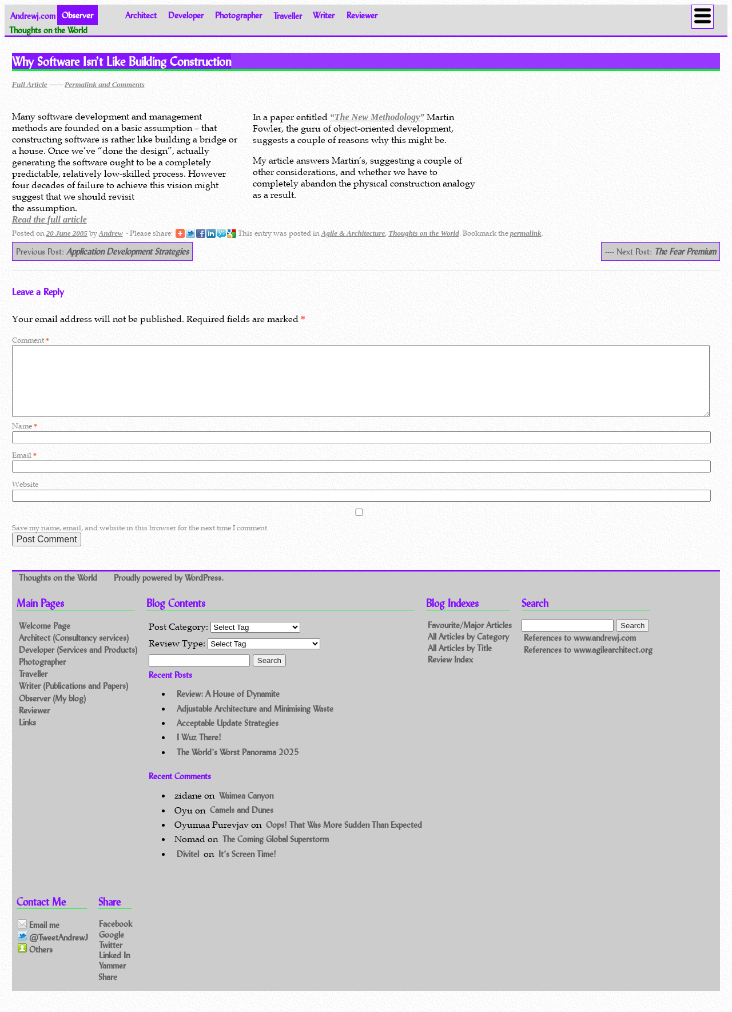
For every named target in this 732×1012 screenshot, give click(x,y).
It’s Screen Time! (247, 867)
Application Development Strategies (127, 251)
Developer (186, 15)
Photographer (238, 15)
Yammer (112, 979)
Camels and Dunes (241, 824)
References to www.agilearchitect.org (588, 663)
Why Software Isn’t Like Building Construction (121, 61)
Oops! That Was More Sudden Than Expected (344, 838)
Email (24, 469)
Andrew (111, 233)
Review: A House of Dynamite (228, 707)
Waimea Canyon (246, 809)
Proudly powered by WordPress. (169, 591)
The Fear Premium (685, 251)
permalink (526, 233)
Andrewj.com (32, 15)
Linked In (114, 968)
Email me (38, 938)
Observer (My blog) (52, 712)
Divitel (188, 867)
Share (107, 990)
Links (27, 736)
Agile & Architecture (353, 233)
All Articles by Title (460, 661)
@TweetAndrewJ (53, 951)
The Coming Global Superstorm (275, 852)
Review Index (450, 673)
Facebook (115, 937)
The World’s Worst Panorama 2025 (238, 765)
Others (35, 963)
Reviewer (362, 15)
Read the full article (49, 219)
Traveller (287, 15)
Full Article (29, 84)
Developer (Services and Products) (78, 663)
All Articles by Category (468, 650)
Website (25, 498)
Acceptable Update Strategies (228, 736)
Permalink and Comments (105, 84)
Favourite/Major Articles (470, 638)
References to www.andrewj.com (580, 651)
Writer (324, 15)
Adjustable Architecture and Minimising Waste (255, 722)
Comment (30, 340)
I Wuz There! (199, 750)
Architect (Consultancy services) (74, 651)
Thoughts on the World (423, 233)
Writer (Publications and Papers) (73, 699)
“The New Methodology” (377, 117)
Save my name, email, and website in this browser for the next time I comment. (140, 541)
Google (111, 947)
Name (24, 440)
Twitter (110, 958)
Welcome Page (44, 639)
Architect (141, 15)
